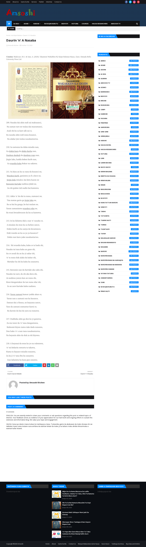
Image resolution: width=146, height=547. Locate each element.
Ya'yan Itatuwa (120, 273)
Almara (120, 78)
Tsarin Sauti (120, 220)
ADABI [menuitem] (26, 24)
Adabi (120, 65)
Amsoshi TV (120, 83)
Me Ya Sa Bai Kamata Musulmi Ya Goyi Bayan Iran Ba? (76, 504)
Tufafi (120, 234)
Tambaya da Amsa (118, 544)
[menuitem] (9, 23)
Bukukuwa (120, 105)
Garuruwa (120, 127)
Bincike (120, 101)
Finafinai (120, 123)
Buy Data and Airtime (133, 544)
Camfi (120, 110)
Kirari (120, 185)
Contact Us (57, 2)
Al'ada (120, 74)
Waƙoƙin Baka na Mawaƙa (120, 265)
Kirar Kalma (120, 180)
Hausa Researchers (120, 149)
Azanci (120, 87)
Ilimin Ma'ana (120, 163)
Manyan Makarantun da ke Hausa (88, 544)
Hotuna (120, 154)
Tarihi (120, 211)
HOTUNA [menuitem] (75, 24)
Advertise (49, 2)
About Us (16, 2)
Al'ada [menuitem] (16, 24)
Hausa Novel (120, 145)
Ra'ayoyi (120, 198)
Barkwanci (120, 92)
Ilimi (120, 158)
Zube (120, 282)
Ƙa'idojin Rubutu (16, 35)
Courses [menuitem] (85, 24)
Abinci (120, 61)
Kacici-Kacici (120, 167)
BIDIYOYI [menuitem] (64, 24)
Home (8, 2)
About (54, 544)
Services (34, 2)
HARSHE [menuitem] (36, 24)
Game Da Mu (25, 2)
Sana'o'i (120, 207)
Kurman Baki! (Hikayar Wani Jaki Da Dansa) (75, 513)
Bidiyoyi (120, 96)
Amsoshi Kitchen (13, 45)
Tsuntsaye (120, 229)
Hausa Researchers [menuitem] (100, 24)
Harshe (120, 141)
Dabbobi (120, 114)
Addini (120, 70)
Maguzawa (120, 194)
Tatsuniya (120, 216)
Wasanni (120, 247)
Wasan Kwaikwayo (120, 242)
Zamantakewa (120, 278)
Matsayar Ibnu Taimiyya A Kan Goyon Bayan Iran (76, 523)
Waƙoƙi (120, 251)
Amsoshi (20, 544)
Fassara (120, 118)
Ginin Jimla (120, 136)
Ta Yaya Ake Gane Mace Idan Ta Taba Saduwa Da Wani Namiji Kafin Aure (76, 533)
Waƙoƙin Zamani (120, 269)
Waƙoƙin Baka (120, 256)
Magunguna (120, 189)
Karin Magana (120, 172)
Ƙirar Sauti (120, 291)
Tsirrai (120, 225)
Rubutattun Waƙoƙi (120, 203)
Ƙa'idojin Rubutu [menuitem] (51, 24)
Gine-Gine (120, 132)
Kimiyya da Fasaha (120, 176)
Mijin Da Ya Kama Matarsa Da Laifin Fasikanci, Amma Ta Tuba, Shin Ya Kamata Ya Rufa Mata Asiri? (78, 493)
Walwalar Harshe (120, 238)
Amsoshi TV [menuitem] (115, 24)
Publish (41, 2)
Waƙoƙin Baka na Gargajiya (120, 260)
